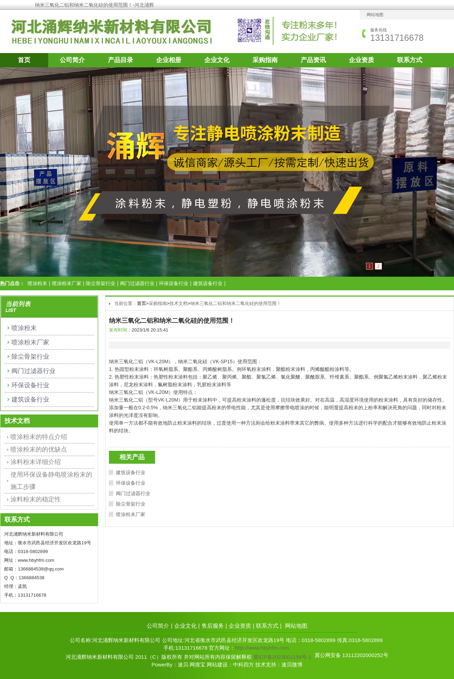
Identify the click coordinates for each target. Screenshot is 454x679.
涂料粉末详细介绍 (35, 461)
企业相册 (168, 60)
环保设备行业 (173, 283)
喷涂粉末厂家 (66, 283)
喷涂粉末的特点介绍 (38, 436)
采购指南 (265, 60)
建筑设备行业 (207, 283)
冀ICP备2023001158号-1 (282, 657)
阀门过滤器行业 (137, 283)
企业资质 (361, 60)
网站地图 (375, 14)
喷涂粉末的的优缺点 (38, 449)
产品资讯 (313, 60)
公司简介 (72, 60)
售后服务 (213, 626)
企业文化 (216, 60)
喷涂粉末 (37, 283)
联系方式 (409, 60)
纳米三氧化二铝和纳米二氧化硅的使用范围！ (235, 303)
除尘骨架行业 (100, 283)
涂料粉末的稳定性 (35, 499)
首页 (24, 60)
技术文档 (178, 303)
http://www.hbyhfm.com (262, 648)
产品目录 (120, 60)
